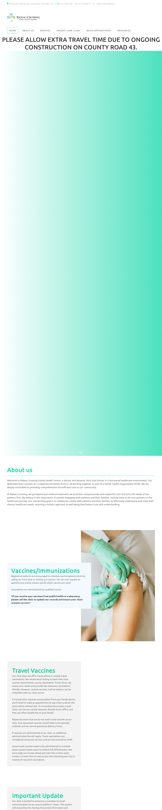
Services (45, 30)
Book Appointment (99, 30)
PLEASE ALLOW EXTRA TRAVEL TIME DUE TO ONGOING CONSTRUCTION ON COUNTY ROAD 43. (81, 43)
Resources (124, 30)
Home (12, 30)
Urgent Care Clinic (69, 30)
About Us (28, 30)
